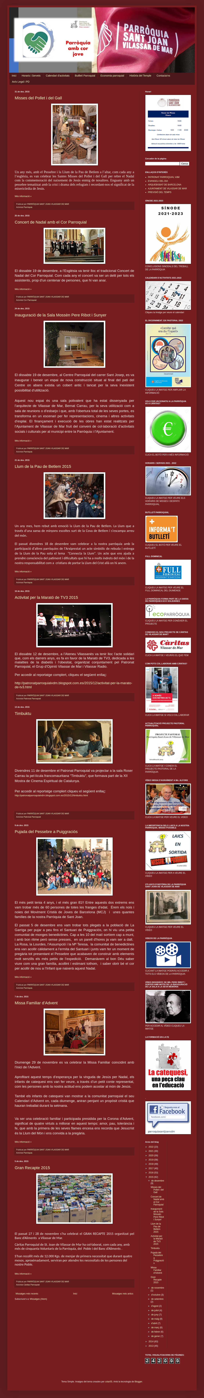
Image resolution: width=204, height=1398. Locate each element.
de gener (156, 1336)
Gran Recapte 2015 (32, 1167)
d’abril (154, 1323)
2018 (151, 1164)
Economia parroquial (112, 75)
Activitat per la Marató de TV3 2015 (46, 597)
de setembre (157, 1299)
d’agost (155, 1306)
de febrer (156, 1331)
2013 (151, 1346)
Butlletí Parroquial (85, 75)
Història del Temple (140, 75)
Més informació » (23, 196)
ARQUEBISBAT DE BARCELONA (164, 184)
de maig (155, 1319)
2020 (151, 1155)
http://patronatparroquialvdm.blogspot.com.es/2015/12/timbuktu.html (51, 795)
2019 (151, 1159)
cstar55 (108, 1381)
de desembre (157, 1180)
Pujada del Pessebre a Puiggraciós (46, 831)
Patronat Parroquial (32, 698)
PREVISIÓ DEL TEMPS (159, 192)
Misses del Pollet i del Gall (38, 98)
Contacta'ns (163, 75)
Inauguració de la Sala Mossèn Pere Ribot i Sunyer (60, 315)
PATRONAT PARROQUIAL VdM (163, 177)
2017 (151, 1168)
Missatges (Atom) (38, 1299)
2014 (151, 1341)
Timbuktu (23, 713)
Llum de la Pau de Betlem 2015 (43, 466)
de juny (155, 1314)
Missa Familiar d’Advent (36, 1003)
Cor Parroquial (30, 300)
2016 (151, 1172)
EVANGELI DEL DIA (158, 181)
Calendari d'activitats (58, 75)
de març (155, 1327)
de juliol (155, 1310)
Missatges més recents (27, 1293)
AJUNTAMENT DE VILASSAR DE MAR (167, 188)
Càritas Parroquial (32, 1285)
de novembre (157, 1288)
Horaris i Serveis (31, 75)
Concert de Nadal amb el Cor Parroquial (51, 222)
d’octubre (156, 1295)
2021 (151, 1151)
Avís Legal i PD (20, 81)
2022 (151, 1147)
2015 (151, 1177)
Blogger (138, 1381)
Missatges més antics (122, 1293)
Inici (14, 75)
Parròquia (28, 207)
